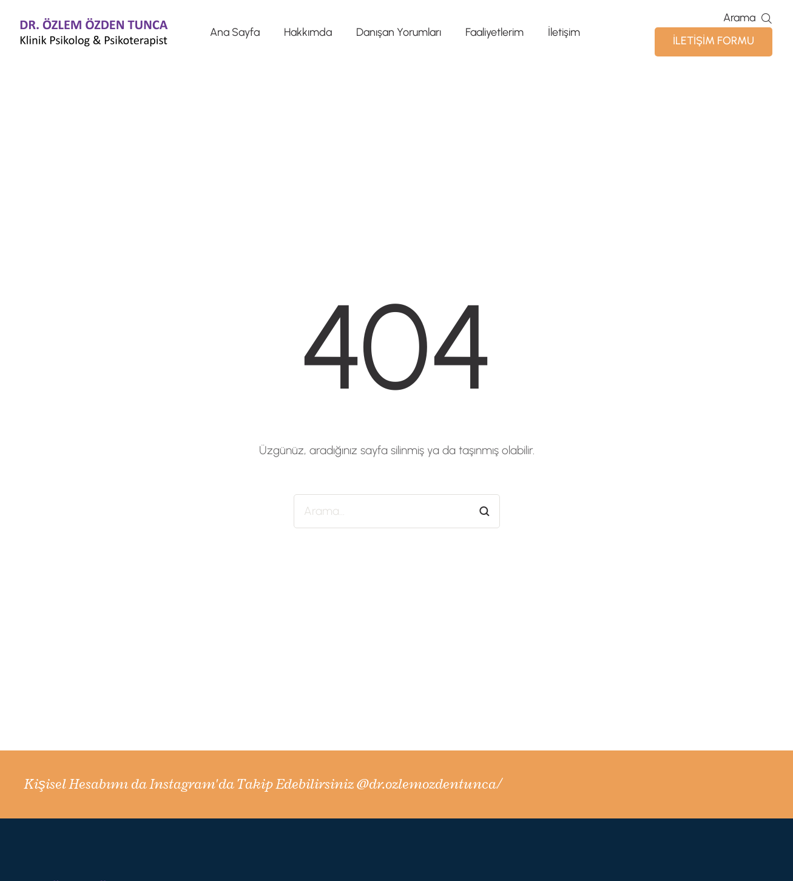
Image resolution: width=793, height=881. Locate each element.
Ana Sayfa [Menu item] (235, 33)
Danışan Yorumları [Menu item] (398, 33)
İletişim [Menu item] (564, 33)
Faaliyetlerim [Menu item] (494, 33)
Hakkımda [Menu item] (308, 33)
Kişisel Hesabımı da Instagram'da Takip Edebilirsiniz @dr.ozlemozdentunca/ (262, 784)
